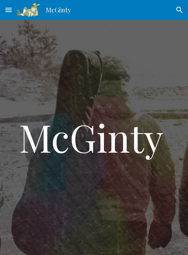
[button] (8, 9)
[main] (94, 137)
